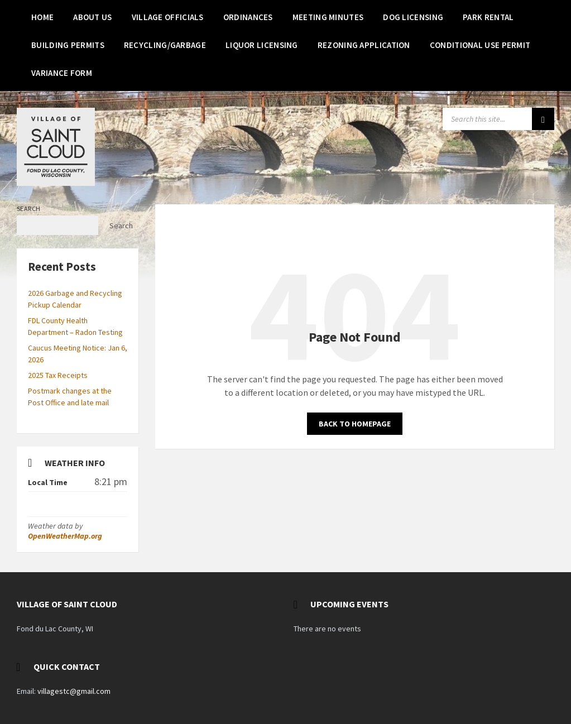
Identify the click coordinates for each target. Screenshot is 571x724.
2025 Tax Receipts (58, 375)
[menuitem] (42, 17)
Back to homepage (355, 424)
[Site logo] (56, 182)
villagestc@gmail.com (74, 691)
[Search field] (498, 119)
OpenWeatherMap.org (65, 536)
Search (29, 208)
